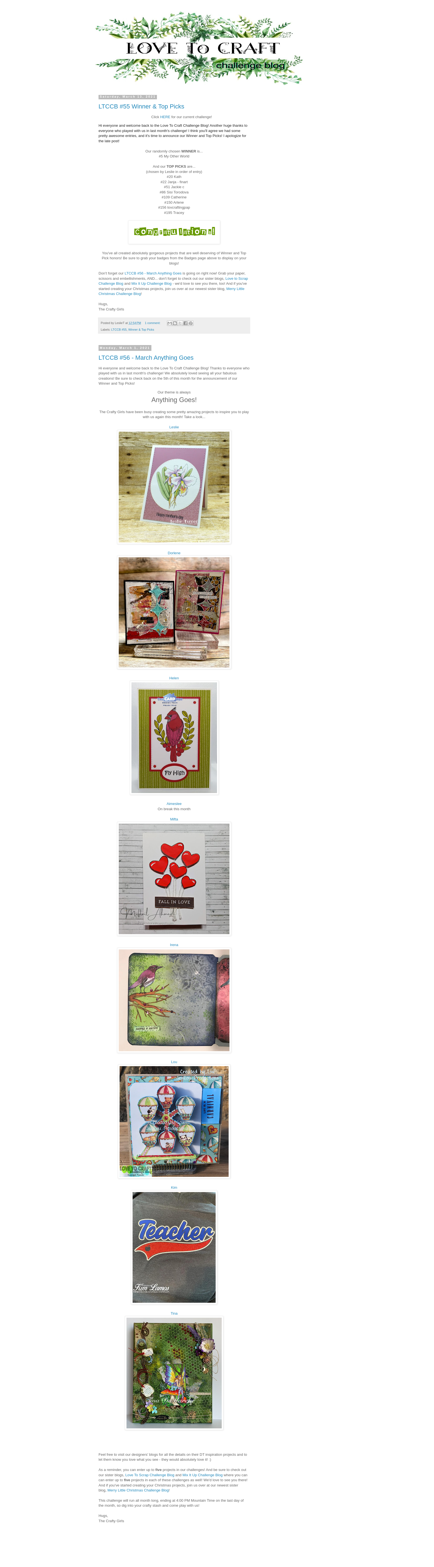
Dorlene (174, 553)
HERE (165, 117)
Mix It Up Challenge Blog (151, 283)
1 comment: (153, 323)
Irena (174, 945)
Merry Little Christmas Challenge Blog (138, 1490)
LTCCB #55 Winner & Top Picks (141, 106)
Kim (174, 1187)
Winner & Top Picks (141, 329)
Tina (173, 1313)
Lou (174, 1062)
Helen (174, 678)
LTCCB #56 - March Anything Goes (153, 273)
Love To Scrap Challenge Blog (149, 1475)
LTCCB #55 (119, 329)
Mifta (174, 819)
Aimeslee (174, 804)
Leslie (174, 427)
